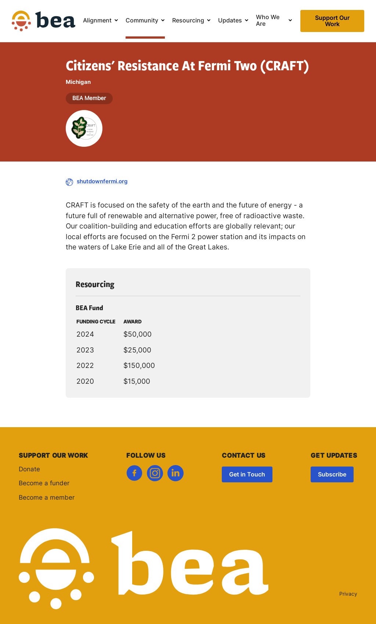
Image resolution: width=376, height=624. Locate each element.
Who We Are (267, 21)
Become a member (47, 498)
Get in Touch (247, 475)
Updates (230, 21)
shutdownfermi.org (102, 182)
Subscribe (332, 475)
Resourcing (188, 21)
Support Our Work (332, 21)
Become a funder (44, 484)
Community (142, 21)
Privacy (348, 594)
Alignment (97, 21)
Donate (29, 470)
